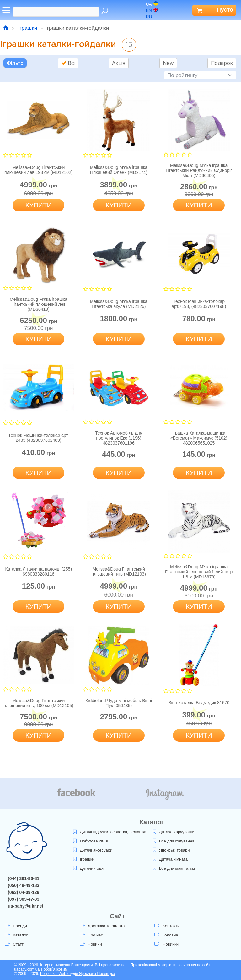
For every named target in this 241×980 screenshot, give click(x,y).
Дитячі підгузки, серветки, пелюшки (109, 832)
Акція (118, 63)
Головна (166, 935)
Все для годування (174, 841)
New (168, 63)
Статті (14, 944)
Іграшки (28, 28)
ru (152, 16)
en (152, 10)
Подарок (222, 63)
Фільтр (15, 63)
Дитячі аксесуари (92, 850)
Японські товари (171, 850)
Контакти (166, 926)
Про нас (91, 935)
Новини (91, 944)
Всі (68, 63)
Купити (38, 205)
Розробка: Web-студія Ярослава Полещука (77, 974)
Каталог (16, 935)
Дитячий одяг (89, 868)
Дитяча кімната (170, 859)
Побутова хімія (90, 841)
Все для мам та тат (174, 868)
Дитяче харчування (174, 832)
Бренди (16, 926)
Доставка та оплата (102, 926)
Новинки (166, 944)
